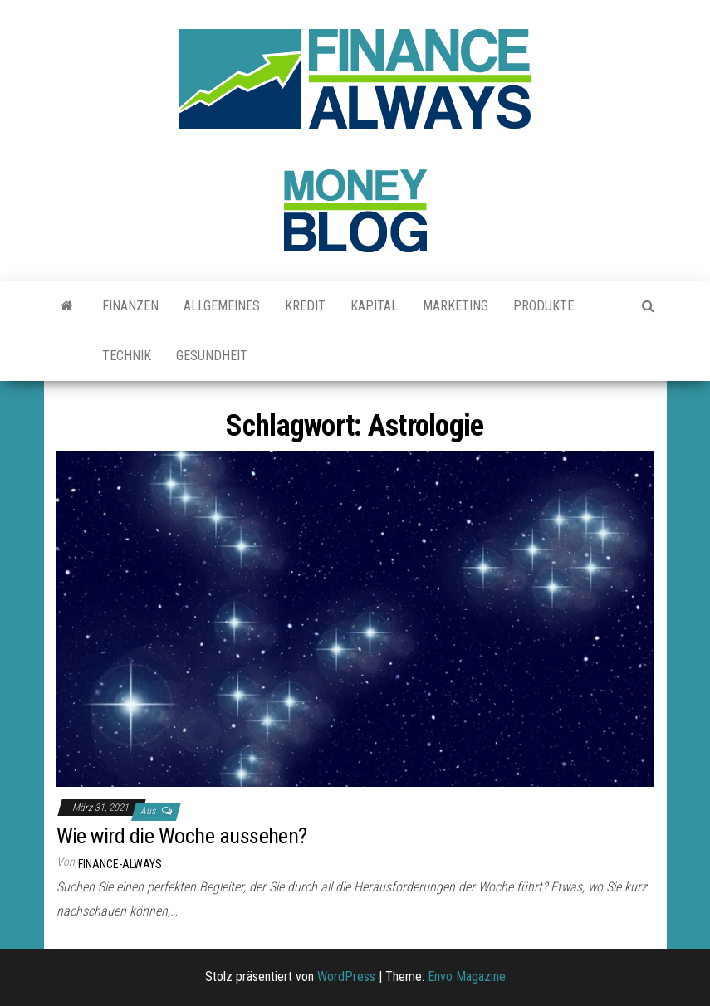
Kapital (374, 306)
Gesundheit (211, 356)
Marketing (455, 306)
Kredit (305, 306)
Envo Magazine (467, 976)
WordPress (346, 976)
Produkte (543, 306)
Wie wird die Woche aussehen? (181, 835)
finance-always (120, 864)
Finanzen (130, 306)
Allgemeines (222, 306)
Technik (126, 356)
